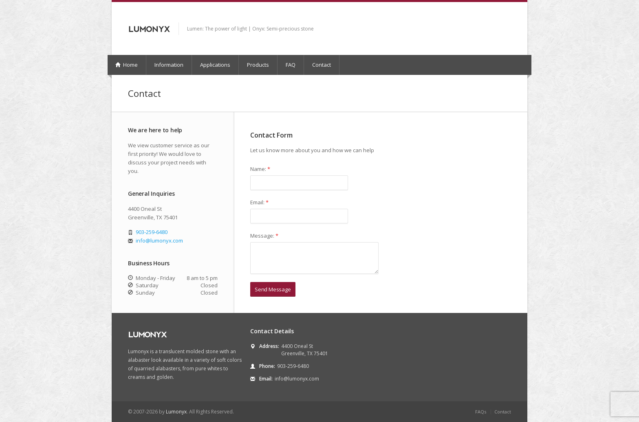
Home (126, 64)
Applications (215, 64)
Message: (264, 235)
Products (258, 64)
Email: (259, 202)
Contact (321, 64)
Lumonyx (176, 411)
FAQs (480, 412)
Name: (260, 169)
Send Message (273, 289)
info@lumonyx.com (159, 240)
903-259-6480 (151, 232)
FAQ (290, 64)
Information (168, 64)
